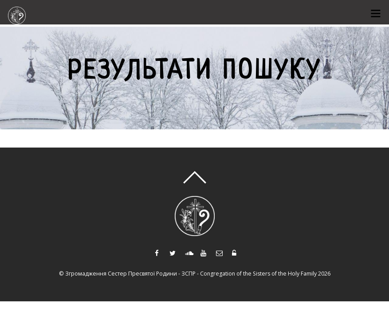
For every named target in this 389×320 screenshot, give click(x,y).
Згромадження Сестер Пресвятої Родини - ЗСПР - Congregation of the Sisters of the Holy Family (191, 273)
